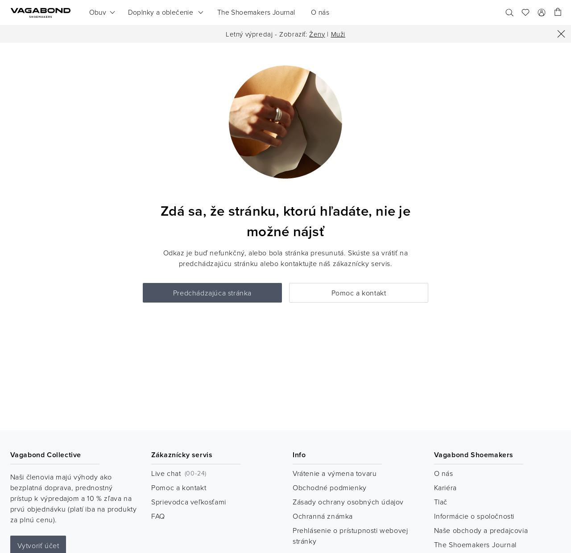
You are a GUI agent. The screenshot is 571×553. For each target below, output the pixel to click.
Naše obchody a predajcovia (481, 530)
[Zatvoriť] (561, 34)
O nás (443, 473)
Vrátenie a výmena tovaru (335, 473)
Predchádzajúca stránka (212, 293)
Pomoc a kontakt (358, 293)
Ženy (317, 34)
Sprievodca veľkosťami (188, 502)
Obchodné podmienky (330, 487)
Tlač (440, 502)
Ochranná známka (323, 516)
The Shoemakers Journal (475, 544)
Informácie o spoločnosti (474, 516)
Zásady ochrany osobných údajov (348, 502)
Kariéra (445, 487)
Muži (338, 34)
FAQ (158, 516)
